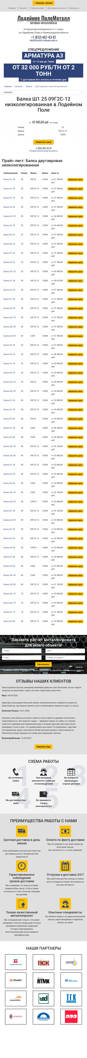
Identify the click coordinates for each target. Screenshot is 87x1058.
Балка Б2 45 (9, 474)
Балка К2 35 (9, 372)
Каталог (23, 8)
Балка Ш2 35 (10, 391)
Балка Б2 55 (9, 538)
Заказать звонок (43, 3)
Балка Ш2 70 (10, 603)
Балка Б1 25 (9, 225)
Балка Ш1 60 (10, 575)
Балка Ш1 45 (10, 492)
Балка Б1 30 (9, 280)
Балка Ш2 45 (10, 501)
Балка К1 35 (9, 363)
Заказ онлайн (37, 8)
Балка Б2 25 (9, 234)
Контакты (74, 8)
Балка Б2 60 (9, 566)
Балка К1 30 (9, 299)
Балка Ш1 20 (10, 216)
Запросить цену (43, 142)
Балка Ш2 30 (10, 326)
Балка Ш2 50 (10, 520)
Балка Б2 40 (9, 419)
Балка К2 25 (9, 262)
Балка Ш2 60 (10, 584)
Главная (12, 8)
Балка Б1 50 (9, 511)
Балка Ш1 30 (10, 317)
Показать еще (43, 747)
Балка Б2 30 (9, 290)
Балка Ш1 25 (10, 271)
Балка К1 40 (9, 428)
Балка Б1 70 (9, 612)
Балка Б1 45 (9, 465)
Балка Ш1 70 (10, 593)
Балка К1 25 (9, 253)
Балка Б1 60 (9, 557)
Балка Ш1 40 (10, 446)
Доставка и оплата (57, 8)
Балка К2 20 (9, 207)
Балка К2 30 (9, 308)
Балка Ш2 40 (10, 455)
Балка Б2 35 (9, 354)
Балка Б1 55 (9, 529)
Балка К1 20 (9, 198)
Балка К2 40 (9, 437)
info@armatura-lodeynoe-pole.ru (43, 40)
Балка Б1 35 (9, 345)
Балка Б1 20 (9, 179)
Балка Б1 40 (9, 400)
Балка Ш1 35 (10, 382)
